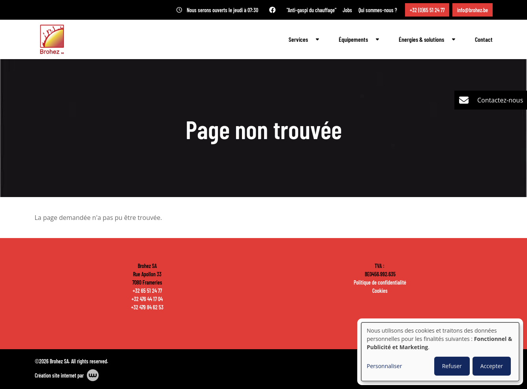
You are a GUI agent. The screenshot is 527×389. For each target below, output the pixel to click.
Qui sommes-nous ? (377, 9)
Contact (484, 39)
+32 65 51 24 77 (147, 290)
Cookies (380, 290)
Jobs (347, 9)
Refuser (452, 366)
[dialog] (440, 351)
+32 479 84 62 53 (147, 307)
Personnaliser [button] (384, 366)
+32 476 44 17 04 (147, 298)
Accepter (491, 366)
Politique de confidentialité (380, 282)
